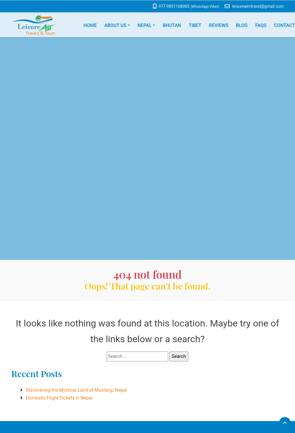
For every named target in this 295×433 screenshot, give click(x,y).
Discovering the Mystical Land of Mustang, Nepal (76, 390)
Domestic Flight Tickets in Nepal (59, 398)
